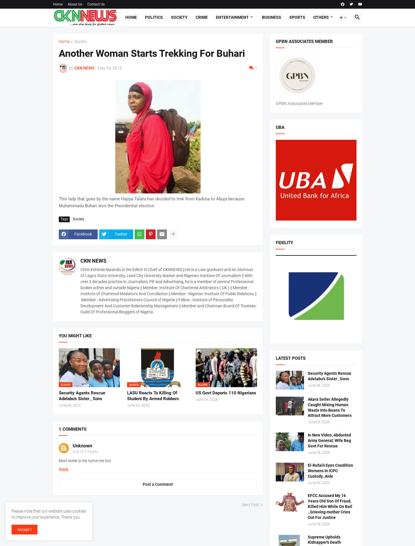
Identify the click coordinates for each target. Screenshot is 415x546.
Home (58, 4)
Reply (64, 469)
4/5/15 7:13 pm (85, 452)
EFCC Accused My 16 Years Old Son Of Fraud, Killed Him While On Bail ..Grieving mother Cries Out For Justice (330, 506)
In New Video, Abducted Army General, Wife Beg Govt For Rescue (329, 440)
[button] (343, 17)
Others (321, 17)
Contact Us (96, 4)
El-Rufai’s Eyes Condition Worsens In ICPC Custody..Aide (330, 471)
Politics (154, 17)
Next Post (250, 504)
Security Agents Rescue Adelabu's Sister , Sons (82, 395)
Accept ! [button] (24, 529)
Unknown (82, 446)
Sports (297, 17)
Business (271, 17)
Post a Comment (158, 484)
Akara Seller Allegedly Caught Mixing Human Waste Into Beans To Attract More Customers (330, 407)
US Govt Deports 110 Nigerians (226, 393)
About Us (75, 4)
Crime (202, 17)
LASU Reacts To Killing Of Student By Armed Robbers (153, 395)
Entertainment (232, 17)
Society (179, 17)
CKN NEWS (93, 261)
